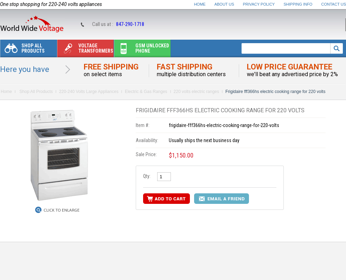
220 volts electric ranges (196, 91)
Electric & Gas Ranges (146, 91)
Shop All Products (22, 50)
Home (200, 4)
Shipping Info (298, 4)
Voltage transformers (85, 50)
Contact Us (333, 4)
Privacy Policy (259, 4)
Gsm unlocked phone (141, 50)
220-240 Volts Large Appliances (88, 91)
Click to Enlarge (61, 210)
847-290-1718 (130, 24)
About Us (224, 4)
